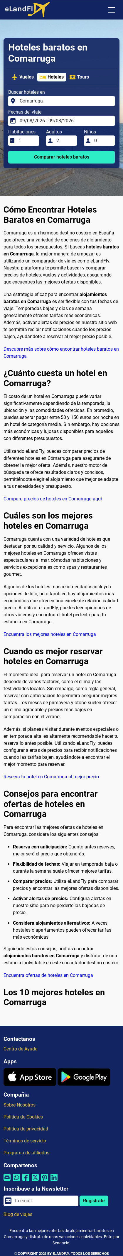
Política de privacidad (26, 1129)
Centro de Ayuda (21, 1049)
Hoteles (51, 77)
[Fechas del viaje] (65, 121)
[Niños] (103, 140)
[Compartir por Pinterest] (44, 1181)
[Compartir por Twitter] (35, 1181)
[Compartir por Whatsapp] (16, 1181)
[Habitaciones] (27, 140)
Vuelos (22, 77)
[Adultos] (65, 140)
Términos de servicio (25, 1141)
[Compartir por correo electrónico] (7, 1181)
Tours (79, 77)
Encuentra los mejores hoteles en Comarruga (50, 634)
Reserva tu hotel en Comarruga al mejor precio (51, 777)
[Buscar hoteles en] (65, 101)
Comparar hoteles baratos (61, 157)
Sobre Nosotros (20, 1105)
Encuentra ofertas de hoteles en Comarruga (48, 975)
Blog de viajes (18, 1214)
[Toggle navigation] (111, 9)
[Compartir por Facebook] (25, 1181)
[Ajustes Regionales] (99, 10)
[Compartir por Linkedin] (54, 1181)
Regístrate (94, 1200)
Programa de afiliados (26, 1153)
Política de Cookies (23, 1117)
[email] (44, 1201)
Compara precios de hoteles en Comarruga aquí (53, 499)
